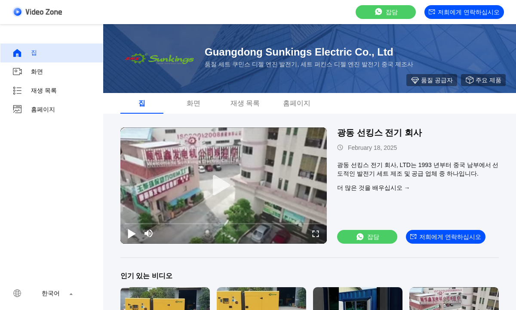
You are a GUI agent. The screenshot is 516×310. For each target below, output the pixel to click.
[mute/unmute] (148, 233)
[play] (223, 185)
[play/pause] (131, 233)
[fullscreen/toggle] (315, 233)
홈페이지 (33, 110)
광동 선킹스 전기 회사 (379, 132)
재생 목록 (34, 91)
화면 (27, 72)
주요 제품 (483, 80)
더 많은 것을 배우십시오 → (373, 187)
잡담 (386, 11)
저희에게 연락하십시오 (464, 12)
